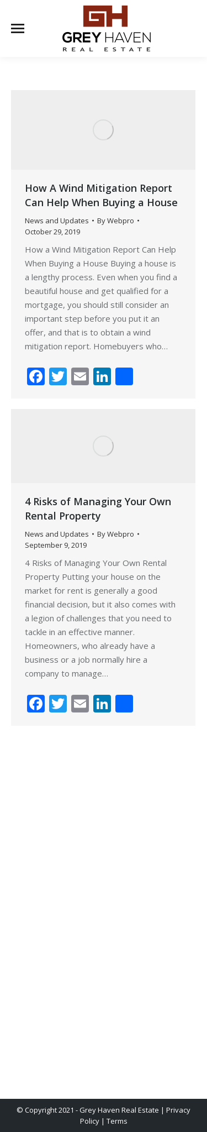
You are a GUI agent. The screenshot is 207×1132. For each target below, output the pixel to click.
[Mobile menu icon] (17, 28)
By (115, 221)
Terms (117, 1121)
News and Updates (57, 221)
